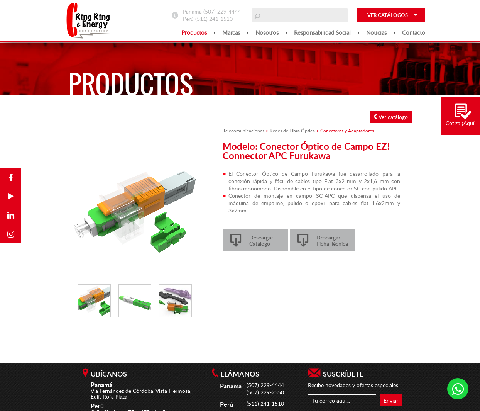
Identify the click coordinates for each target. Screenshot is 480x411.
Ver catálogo (391, 117)
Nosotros (267, 32)
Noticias (376, 32)
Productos (194, 32)
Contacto (413, 32)
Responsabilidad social (322, 32)
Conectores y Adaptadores (347, 130)
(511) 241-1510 (214, 18)
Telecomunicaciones (243, 130)
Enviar (391, 400)
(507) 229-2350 (265, 392)
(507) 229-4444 (222, 11)
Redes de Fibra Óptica (292, 130)
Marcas (231, 32)
